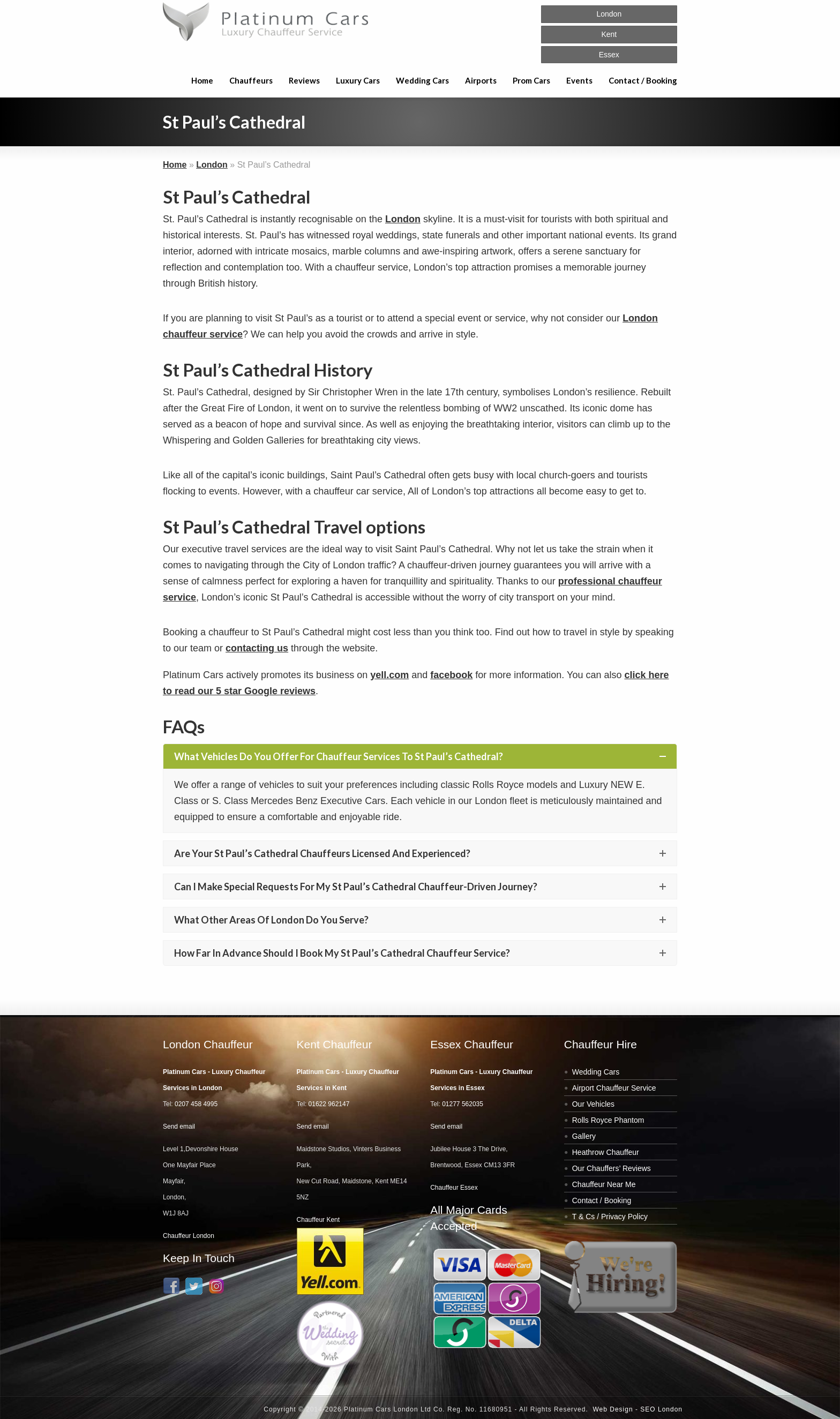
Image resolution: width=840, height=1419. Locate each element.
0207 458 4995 (196, 1104)
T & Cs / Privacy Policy (610, 1216)
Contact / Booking (643, 80)
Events (579, 80)
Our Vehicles (593, 1104)
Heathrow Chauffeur (605, 1152)
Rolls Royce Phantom (608, 1120)
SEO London (661, 1409)
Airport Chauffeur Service (614, 1088)
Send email (179, 1126)
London (212, 164)
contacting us (257, 648)
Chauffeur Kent (318, 1219)
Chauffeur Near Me (604, 1184)
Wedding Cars (422, 80)
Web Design (612, 1409)
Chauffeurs (251, 80)
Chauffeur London (188, 1236)
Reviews (304, 80)
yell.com (389, 675)
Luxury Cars (358, 80)
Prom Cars (531, 80)
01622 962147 (329, 1104)
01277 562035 (462, 1104)
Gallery (584, 1136)
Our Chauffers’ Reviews (611, 1168)
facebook (451, 675)
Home (202, 80)
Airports (481, 80)
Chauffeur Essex (454, 1187)
